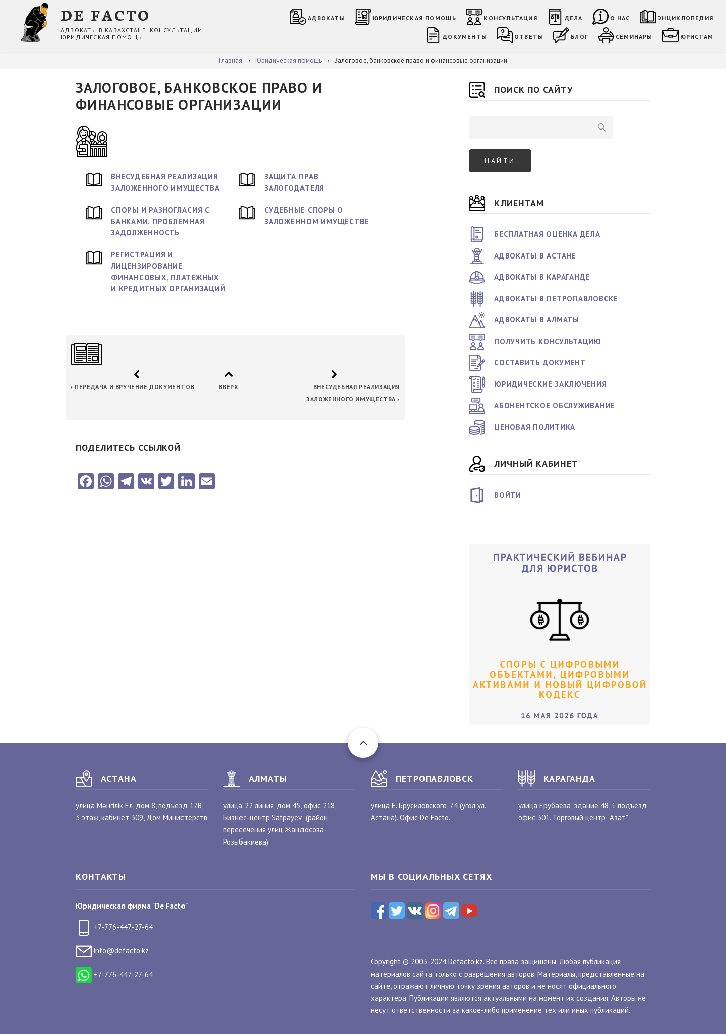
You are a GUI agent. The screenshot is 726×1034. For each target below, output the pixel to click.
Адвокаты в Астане (535, 256)
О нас (620, 18)
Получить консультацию (547, 341)
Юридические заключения (550, 384)
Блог (579, 36)
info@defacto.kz (112, 950)
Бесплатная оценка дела (547, 234)
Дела (574, 18)
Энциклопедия (685, 18)
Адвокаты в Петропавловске (556, 298)
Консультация (510, 18)
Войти (507, 495)
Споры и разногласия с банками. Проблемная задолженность (160, 221)
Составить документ (540, 362)
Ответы (528, 36)
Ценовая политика (534, 427)
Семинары (634, 36)
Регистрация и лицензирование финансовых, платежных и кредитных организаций (168, 272)
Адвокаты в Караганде (542, 277)
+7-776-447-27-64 (114, 927)
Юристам (696, 36)
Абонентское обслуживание (554, 405)
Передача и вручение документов (132, 387)
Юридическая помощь (415, 18)
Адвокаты (326, 18)
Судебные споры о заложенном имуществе (316, 215)
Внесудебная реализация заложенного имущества (165, 182)
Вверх (228, 387)
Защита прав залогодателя (294, 182)
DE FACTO (105, 14)
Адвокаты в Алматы (536, 320)
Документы (465, 36)
